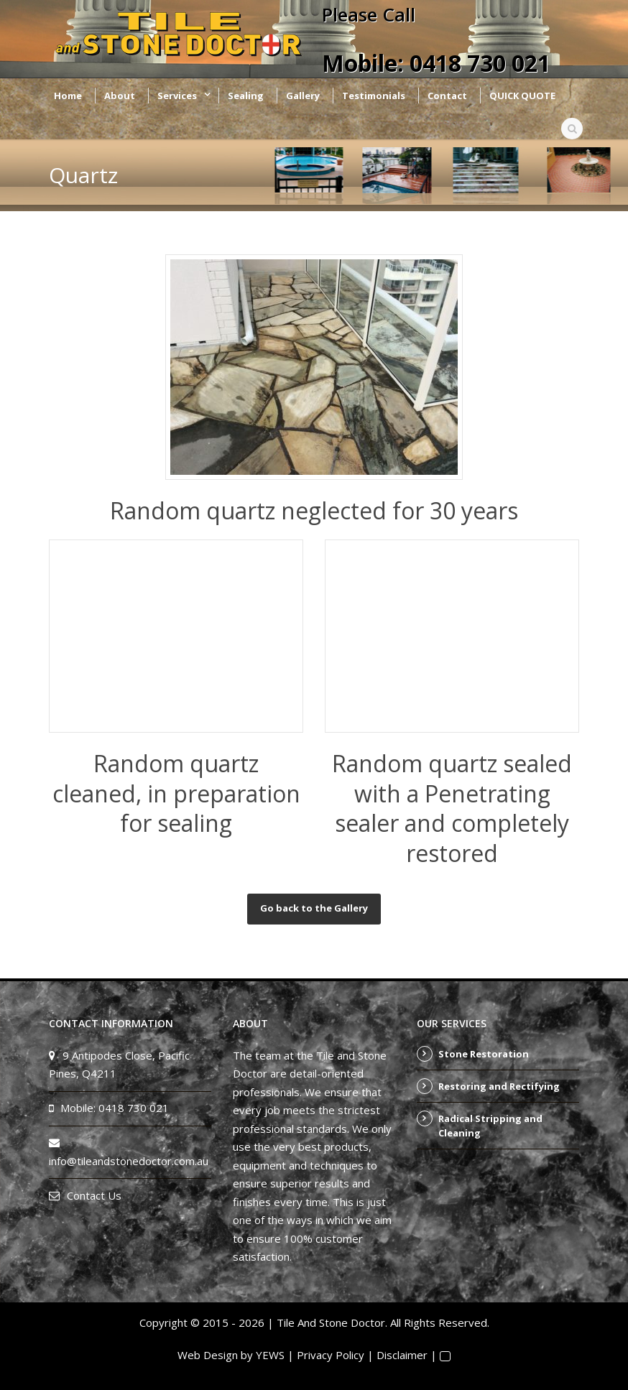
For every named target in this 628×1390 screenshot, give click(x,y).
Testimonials (373, 95)
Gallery (303, 95)
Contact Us (94, 1195)
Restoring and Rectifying (499, 1086)
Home (68, 95)
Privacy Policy (330, 1355)
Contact (447, 95)
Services (177, 95)
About (119, 95)
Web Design (207, 1355)
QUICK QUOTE (522, 95)
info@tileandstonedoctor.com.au (128, 1161)
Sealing (246, 95)
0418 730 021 (480, 62)
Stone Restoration (483, 1053)
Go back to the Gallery (314, 908)
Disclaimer (402, 1355)
